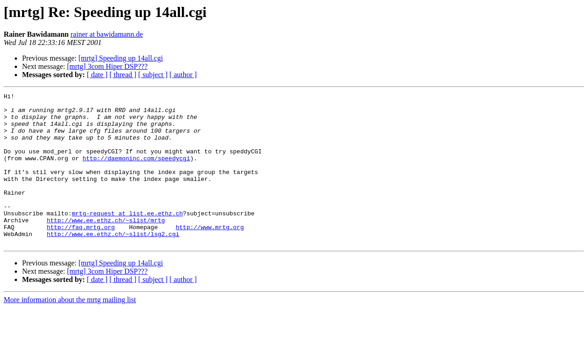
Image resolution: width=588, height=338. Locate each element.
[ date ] (97, 75)
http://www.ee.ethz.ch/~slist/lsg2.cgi (113, 263)
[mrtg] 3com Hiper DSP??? (107, 66)
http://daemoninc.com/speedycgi (136, 172)
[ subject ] (153, 75)
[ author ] (183, 75)
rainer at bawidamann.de (107, 34)
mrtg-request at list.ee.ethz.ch (127, 238)
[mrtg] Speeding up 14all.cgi (121, 58)
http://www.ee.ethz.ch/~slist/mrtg (106, 246)
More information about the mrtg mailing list (70, 330)
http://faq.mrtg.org (81, 254)
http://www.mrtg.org (209, 254)
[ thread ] (122, 75)
